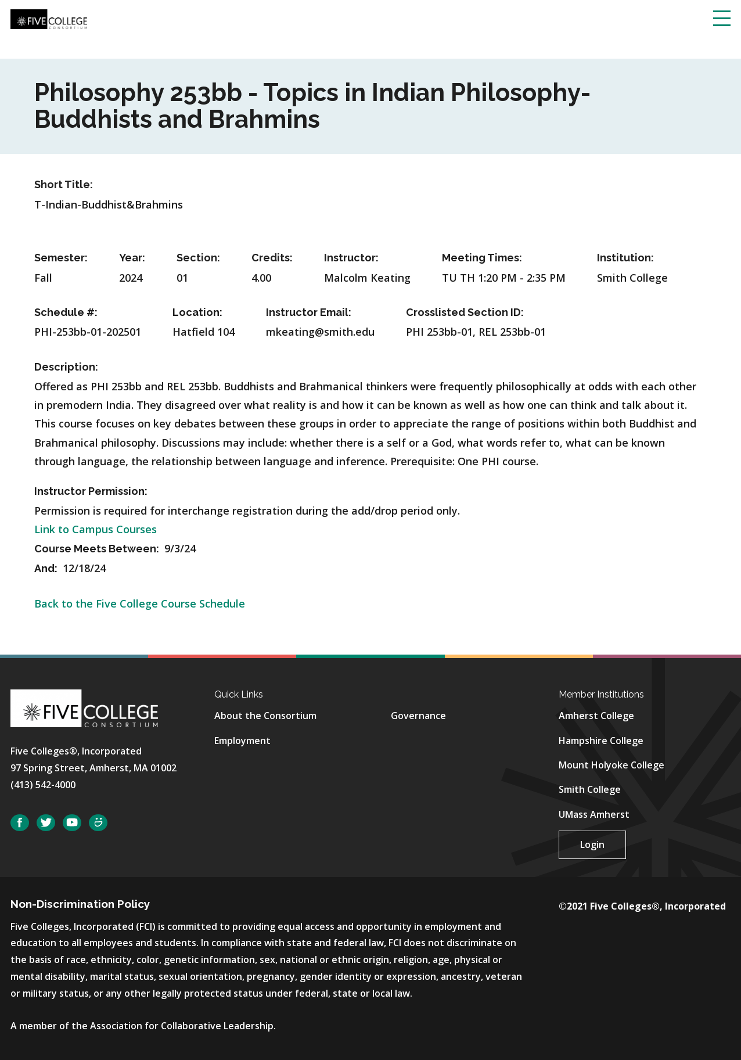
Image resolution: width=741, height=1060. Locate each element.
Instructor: (351, 257)
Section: (198, 257)
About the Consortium (265, 715)
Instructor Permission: (91, 491)
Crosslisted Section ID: (465, 312)
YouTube (72, 822)
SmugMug (98, 822)
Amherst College (596, 715)
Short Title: (63, 184)
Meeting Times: (482, 257)
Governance (418, 715)
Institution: (625, 257)
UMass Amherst (594, 814)
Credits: (272, 257)
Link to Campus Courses (95, 529)
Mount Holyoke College (611, 765)
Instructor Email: (308, 312)
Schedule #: (66, 312)
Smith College (590, 789)
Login (592, 844)
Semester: (61, 257)
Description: (66, 367)
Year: (132, 257)
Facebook (19, 822)
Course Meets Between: (97, 548)
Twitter (46, 822)
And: (47, 568)
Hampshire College (601, 740)
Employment (242, 740)
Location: (197, 312)
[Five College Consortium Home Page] (48, 18)
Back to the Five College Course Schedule (139, 603)
